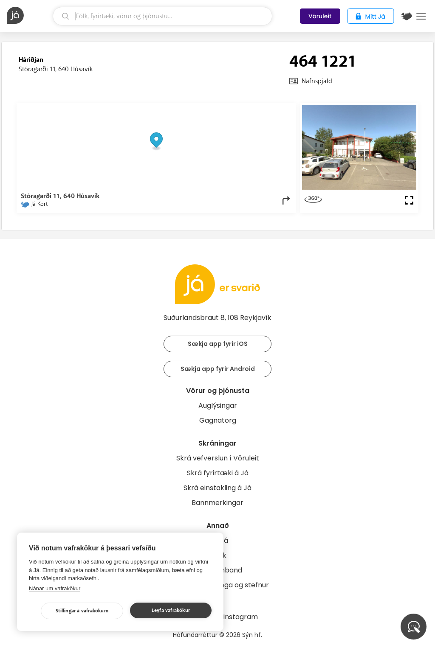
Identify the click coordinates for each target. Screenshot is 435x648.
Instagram (240, 617)
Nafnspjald (317, 81)
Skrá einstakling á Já (217, 488)
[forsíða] (29, 15)
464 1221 (322, 61)
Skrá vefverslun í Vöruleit (217, 458)
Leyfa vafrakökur (171, 610)
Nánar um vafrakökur (54, 588)
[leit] (162, 16)
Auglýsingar (217, 405)
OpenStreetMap (234, 109)
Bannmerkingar (217, 503)
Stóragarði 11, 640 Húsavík (56, 69)
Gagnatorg (217, 420)
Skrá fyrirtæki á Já (218, 473)
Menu (421, 16)
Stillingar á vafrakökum (82, 611)
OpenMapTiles (274, 109)
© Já (203, 109)
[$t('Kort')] (406, 16)
